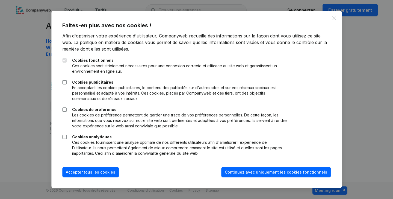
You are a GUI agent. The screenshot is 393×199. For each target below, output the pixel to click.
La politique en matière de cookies (108, 42)
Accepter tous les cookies (90, 172)
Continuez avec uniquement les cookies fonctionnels (276, 172)
